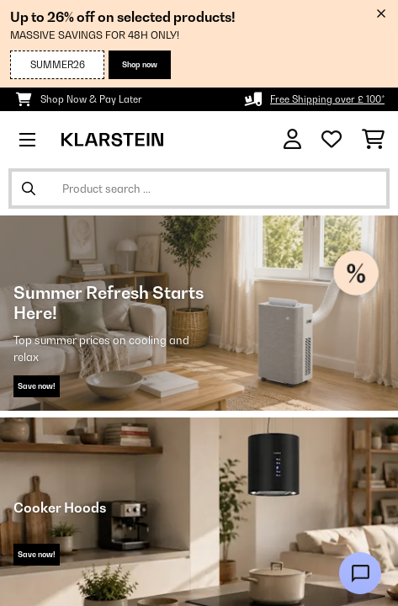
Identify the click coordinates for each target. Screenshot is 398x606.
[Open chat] (360, 573)
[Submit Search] (28, 188)
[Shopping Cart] (373, 140)
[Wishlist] (331, 140)
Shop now (139, 64)
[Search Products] (199, 188)
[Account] (292, 139)
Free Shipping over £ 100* (327, 99)
